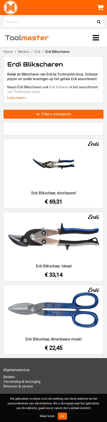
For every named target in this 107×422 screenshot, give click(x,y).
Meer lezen (47, 416)
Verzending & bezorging (22, 381)
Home (8, 52)
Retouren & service (18, 386)
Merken (23, 52)
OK (62, 416)
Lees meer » (16, 98)
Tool (27, 37)
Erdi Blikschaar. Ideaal (53, 266)
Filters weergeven (53, 114)
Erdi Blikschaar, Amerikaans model (53, 339)
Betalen (9, 377)
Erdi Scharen (59, 87)
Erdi (37, 52)
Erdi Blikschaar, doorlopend (53, 193)
